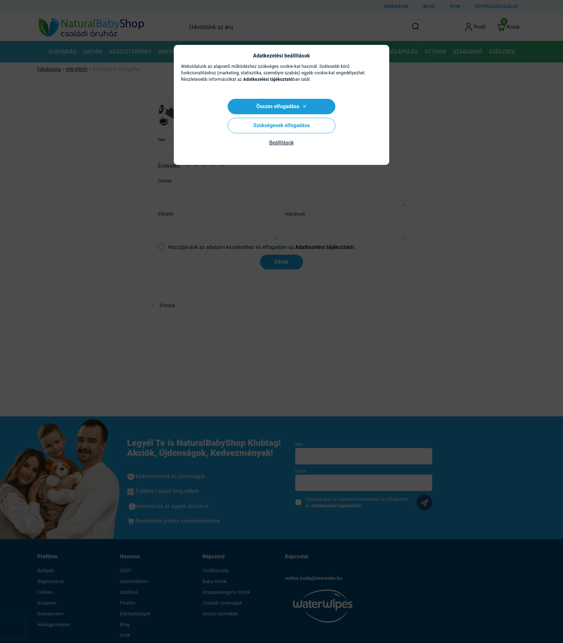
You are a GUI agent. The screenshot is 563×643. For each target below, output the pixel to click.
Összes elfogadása (277, 106)
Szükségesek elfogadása (281, 125)
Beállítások (281, 142)
